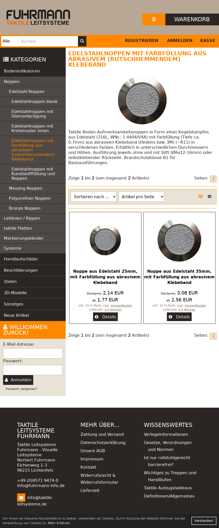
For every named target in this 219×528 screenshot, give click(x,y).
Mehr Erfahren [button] (59, 523)
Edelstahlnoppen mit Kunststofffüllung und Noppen (33, 174)
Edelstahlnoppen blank (34, 101)
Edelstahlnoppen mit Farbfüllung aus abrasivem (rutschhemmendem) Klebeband (33, 150)
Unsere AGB (92, 450)
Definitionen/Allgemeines (169, 496)
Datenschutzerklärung (102, 442)
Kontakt (88, 467)
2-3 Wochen (113, 309)
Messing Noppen (25, 188)
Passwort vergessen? (21, 389)
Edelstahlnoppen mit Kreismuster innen (32, 128)
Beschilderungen (21, 270)
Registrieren (141, 40)
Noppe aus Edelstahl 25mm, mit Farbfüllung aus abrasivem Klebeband (105, 277)
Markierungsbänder (24, 238)
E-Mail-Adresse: (18, 344)
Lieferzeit (89, 490)
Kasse (207, 40)
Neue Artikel (16, 315)
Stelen (10, 281)
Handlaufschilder (21, 259)
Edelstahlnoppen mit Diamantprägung (32, 114)
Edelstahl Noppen (26, 91)
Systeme (12, 248)
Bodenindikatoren (22, 71)
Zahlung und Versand (102, 434)
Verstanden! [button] (203, 521)
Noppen (12, 81)
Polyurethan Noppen (30, 198)
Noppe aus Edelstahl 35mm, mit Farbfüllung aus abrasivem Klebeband (179, 277)
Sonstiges (13, 304)
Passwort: (13, 360)
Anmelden (179, 40)
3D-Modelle (15, 292)
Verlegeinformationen (166, 434)
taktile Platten (18, 228)
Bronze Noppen (24, 208)
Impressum (91, 459)
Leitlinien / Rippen (22, 218)
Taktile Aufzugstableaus (168, 487)
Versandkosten (121, 305)
